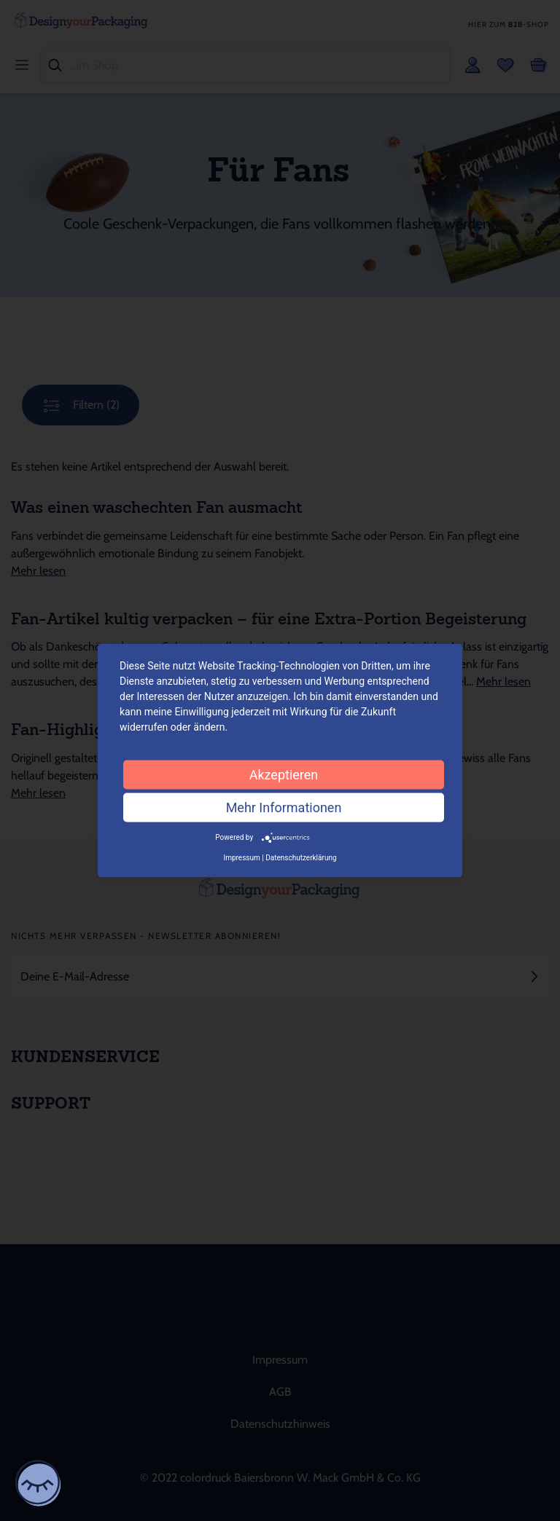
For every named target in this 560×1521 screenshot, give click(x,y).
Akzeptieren (284, 774)
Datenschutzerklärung (300, 857)
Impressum (241, 857)
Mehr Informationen (284, 807)
